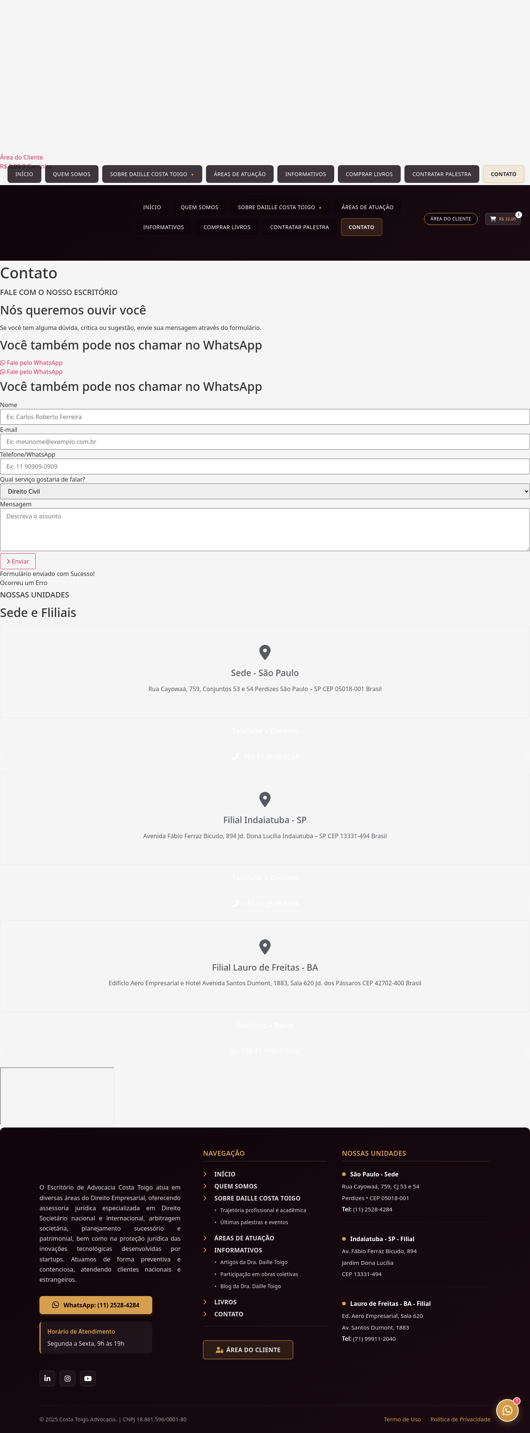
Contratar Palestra (441, 174)
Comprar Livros (369, 174)
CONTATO (223, 1314)
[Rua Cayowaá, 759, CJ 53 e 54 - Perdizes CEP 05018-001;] (57, 1096)
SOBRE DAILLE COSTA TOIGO (251, 1198)
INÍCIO (219, 1174)
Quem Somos (72, 174)
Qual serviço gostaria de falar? (42, 479)
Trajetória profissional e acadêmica (263, 1210)
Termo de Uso (402, 1419)
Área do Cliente (450, 219)
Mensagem (16, 504)
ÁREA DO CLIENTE (248, 1350)
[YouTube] (88, 1378)
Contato (503, 174)
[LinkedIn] (47, 1378)
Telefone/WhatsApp (27, 454)
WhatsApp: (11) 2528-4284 (95, 1305)
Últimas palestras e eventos (254, 1222)
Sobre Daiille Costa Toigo (149, 174)
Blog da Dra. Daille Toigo (250, 1286)
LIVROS (219, 1302)
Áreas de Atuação (240, 174)
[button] (18, 561)
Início (24, 174)
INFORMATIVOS (232, 1250)
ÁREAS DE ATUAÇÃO (238, 1238)
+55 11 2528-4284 (271, 756)
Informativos (305, 174)
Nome (8, 405)
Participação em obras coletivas (259, 1274)
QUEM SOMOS (230, 1186)
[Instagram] (68, 1378)
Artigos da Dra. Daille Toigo (254, 1262)
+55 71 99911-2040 (270, 1051)
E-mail (8, 430)
